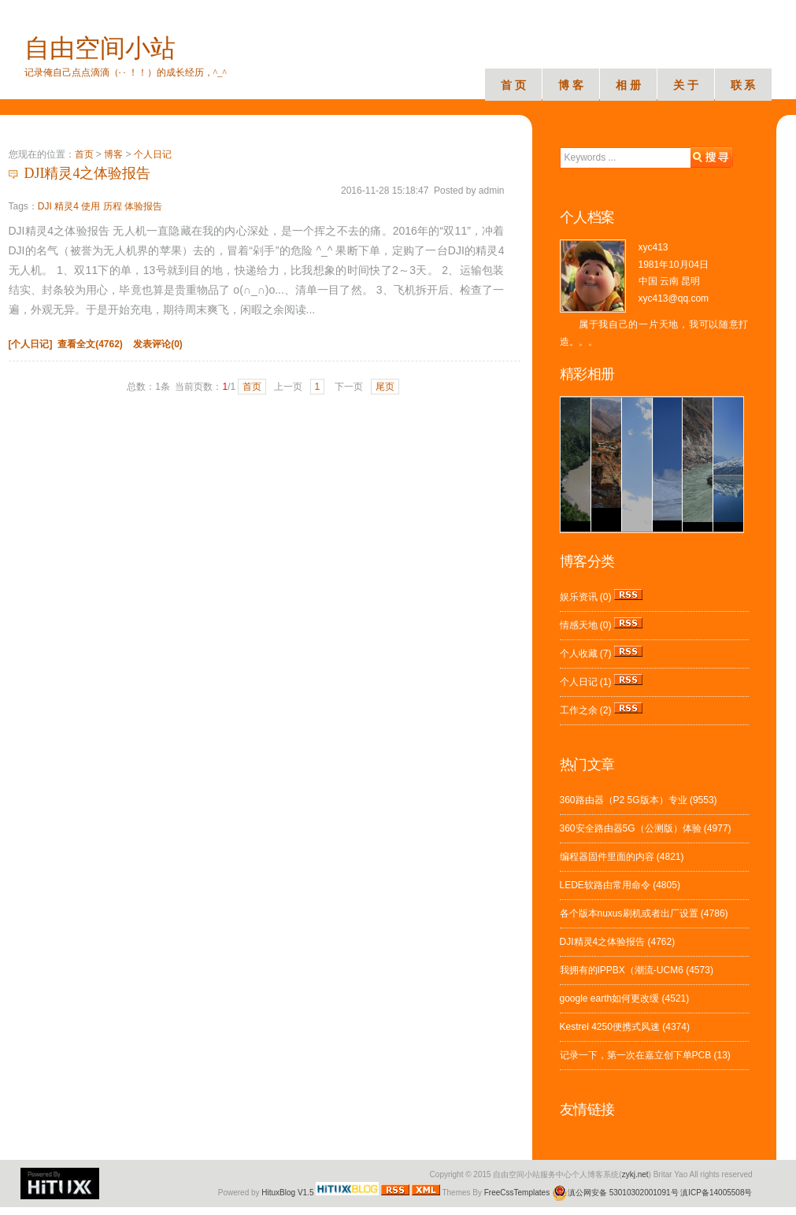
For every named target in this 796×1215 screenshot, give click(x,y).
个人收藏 (579, 653)
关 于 (685, 85)
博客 (113, 154)
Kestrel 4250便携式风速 (610, 1026)
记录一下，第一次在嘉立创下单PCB (636, 1055)
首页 (84, 154)
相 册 (628, 85)
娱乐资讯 (579, 596)
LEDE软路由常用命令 (605, 885)
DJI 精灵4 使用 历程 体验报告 (100, 206)
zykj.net (635, 1174)
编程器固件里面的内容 (607, 856)
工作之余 (579, 710)
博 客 (570, 85)
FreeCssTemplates (517, 1192)
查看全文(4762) (90, 344)
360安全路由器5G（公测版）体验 (631, 828)
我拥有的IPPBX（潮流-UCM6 (621, 970)
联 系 (743, 85)
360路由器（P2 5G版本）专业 (623, 800)
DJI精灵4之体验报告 (87, 173)
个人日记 (153, 154)
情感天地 (579, 625)
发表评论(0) (158, 344)
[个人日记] (31, 344)
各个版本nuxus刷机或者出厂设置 (629, 913)
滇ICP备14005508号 (716, 1192)
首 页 (513, 85)
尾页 (385, 386)
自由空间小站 (100, 48)
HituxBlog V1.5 (287, 1192)
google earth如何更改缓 (610, 998)
